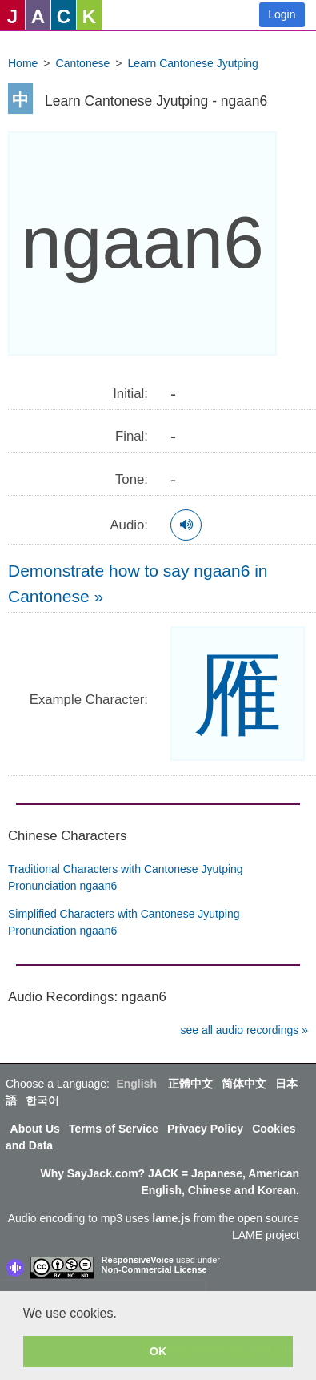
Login (281, 14)
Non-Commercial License (154, 1269)
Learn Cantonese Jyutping (192, 63)
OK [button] (158, 1351)
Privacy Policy (205, 1128)
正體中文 (190, 1083)
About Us (35, 1128)
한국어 (42, 1100)
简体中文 (244, 1083)
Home (23, 63)
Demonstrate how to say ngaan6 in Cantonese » (138, 583)
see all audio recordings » (244, 1030)
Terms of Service (113, 1128)
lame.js (171, 1218)
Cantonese (83, 63)
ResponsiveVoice (138, 1260)
